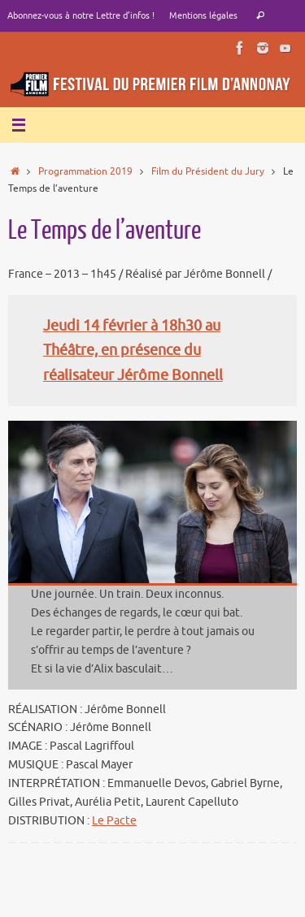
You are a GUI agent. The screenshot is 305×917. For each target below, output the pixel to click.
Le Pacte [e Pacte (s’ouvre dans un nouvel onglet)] (114, 821)
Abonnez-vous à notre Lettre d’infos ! (81, 15)
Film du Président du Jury (207, 171)
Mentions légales (203, 15)
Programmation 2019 (85, 171)
